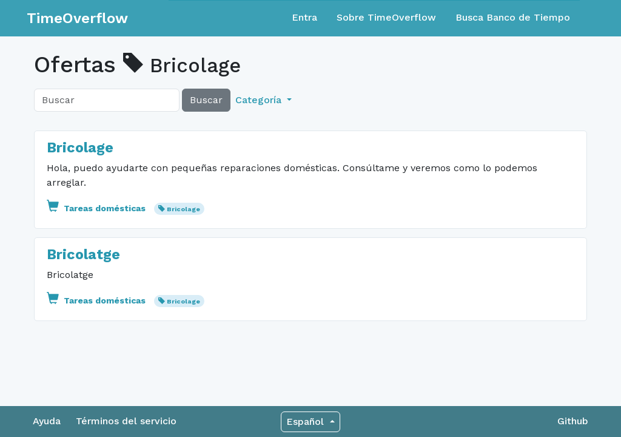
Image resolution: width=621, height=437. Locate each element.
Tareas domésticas (97, 208)
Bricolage (80, 147)
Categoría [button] (259, 100)
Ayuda (47, 421)
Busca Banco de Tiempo (512, 17)
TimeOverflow (77, 18)
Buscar (206, 100)
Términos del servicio (126, 421)
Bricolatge (83, 254)
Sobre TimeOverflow (386, 17)
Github (572, 421)
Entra (304, 17)
